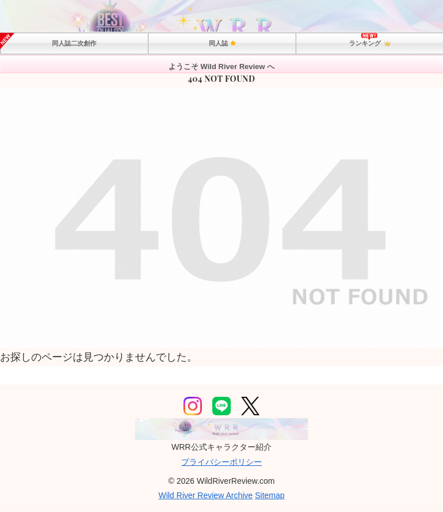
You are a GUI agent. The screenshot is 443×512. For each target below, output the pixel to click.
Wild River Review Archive (206, 495)
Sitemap (269, 495)
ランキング (370, 44)
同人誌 (222, 43)
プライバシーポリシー (221, 462)
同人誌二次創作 (74, 43)
